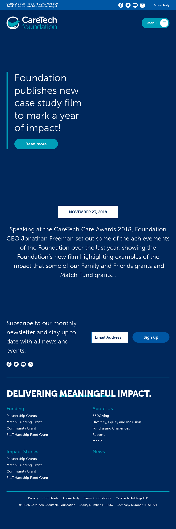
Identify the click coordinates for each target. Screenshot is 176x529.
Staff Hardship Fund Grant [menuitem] (27, 435)
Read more (36, 143)
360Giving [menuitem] (100, 416)
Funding (15, 408)
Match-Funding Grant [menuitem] (24, 422)
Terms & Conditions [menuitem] (97, 498)
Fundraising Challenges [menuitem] (111, 428)
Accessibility (161, 5)
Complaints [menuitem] (50, 498)
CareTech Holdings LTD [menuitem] (132, 498)
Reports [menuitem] (98, 435)
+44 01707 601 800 (45, 3)
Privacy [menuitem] (33, 498)
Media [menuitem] (97, 441)
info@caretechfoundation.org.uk (36, 6)
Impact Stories (22, 451)
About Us (102, 408)
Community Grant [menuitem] (21, 428)
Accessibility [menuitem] (71, 498)
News (98, 451)
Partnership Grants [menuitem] (22, 416)
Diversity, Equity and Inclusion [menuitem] (116, 422)
